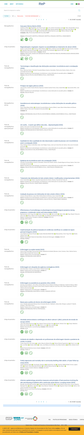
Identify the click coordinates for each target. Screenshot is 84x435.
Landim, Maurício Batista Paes (44, 343)
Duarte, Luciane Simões (26, 48)
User (72, 4)
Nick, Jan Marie (52, 325)
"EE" (14, 16)
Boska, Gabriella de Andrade (46, 251)
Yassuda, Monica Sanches (50, 366)
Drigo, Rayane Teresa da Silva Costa (45, 323)
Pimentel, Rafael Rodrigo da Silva (28, 31)
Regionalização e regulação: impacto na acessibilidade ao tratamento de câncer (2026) (48, 47)
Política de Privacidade (60, 419)
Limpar (79, 16)
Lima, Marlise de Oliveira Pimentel (52, 215)
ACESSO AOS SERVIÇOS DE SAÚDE (40, 53)
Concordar (74, 429)
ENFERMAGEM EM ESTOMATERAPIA (34, 130)
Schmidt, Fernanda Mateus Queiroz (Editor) (46, 107)
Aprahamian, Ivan (51, 364)
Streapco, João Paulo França (27, 305)
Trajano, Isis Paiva (41, 29)
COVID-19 (27, 349)
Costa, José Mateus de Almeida (47, 345)
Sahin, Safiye (62, 214)
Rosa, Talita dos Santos (26, 70)
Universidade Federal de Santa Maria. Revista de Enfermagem (39, 237)
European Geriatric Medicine (31, 367)
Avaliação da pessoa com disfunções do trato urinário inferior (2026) (42, 194)
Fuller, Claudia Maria (70, 27)
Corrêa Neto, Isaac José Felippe (39, 144)
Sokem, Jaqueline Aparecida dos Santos (41, 180)
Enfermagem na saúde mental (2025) (32, 249)
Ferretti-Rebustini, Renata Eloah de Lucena (49, 31)
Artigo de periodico (9, 47)
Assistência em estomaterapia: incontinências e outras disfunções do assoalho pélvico (45, 73)
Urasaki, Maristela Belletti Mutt (46, 233)
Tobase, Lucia (32, 268)
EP (39, 32)
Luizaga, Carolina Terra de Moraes (46, 50)
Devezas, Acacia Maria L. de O (27, 284)
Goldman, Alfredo (24, 27)
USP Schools (19, 4)
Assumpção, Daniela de (39, 364)
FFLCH (31, 32)
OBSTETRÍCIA (28, 219)
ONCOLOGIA (28, 53)
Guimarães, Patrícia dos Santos (58, 70)
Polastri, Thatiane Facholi (42, 268)
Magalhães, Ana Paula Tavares (38, 27)
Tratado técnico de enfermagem (32, 254)
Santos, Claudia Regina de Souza (62, 162)
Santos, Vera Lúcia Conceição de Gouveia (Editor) (36, 109)
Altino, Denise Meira (40, 284)
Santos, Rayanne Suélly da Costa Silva (50, 286)
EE (34, 32)
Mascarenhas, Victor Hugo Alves (28, 214)
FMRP (47, 32)
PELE (26, 390)
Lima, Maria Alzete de (60, 345)
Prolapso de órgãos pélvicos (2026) (31, 86)
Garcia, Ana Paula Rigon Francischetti (29, 251)
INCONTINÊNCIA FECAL (40, 75)
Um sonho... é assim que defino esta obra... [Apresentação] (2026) (41, 125)
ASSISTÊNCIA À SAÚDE (39, 291)
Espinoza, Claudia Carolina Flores (47, 87)
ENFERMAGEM (28, 114)
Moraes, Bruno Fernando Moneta (41, 304)
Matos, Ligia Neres (34, 385)
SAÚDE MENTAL (37, 256)
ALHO (26, 328)
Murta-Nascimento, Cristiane (71, 48)
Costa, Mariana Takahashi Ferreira (49, 385)
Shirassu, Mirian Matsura (40, 48)
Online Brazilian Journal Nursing (32, 326)
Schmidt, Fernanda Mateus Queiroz (29, 162)
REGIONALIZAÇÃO (65, 53)
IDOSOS (27, 369)
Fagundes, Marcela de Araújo (29, 50)
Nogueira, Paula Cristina (65, 385)
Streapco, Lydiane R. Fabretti (69, 304)
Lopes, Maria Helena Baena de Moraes (42, 196)
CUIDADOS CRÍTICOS (50, 291)
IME (27, 32)
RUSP (36, 32)
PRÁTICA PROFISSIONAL (39, 308)
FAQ (50, 419)
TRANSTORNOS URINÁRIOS (41, 183)
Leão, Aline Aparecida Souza (27, 323)
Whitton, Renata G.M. (66, 31)
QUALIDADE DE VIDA (30, 149)
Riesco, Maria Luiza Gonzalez (35, 215)
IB (44, 32)
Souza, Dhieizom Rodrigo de (53, 284)
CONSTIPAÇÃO (50, 75)
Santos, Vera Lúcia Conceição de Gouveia (30, 126)
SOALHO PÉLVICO (29, 75)
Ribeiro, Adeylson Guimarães (55, 48)
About (12, 4)
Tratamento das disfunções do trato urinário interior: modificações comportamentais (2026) (50, 178)
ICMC (47, 326)
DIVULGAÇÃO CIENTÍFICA (31, 36)
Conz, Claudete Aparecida (26, 304)
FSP (43, 52)
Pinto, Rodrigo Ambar (25, 144)
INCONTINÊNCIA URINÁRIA (49, 114)
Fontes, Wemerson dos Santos (27, 343)
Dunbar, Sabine (33, 345)
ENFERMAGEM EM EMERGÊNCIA (33, 272)
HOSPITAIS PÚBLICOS (55, 53)
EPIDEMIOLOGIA (59, 167)
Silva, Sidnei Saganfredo (66, 286)
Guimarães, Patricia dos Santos (45, 162)
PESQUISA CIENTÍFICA (56, 36)
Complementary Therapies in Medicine (33, 217)
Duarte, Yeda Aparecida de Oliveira (33, 366)
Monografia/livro (9, 26)
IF (43, 32)
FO (41, 32)
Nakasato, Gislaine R (65, 284)
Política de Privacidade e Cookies (29, 432)
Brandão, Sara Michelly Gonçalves (28, 384)
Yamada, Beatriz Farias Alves (63, 384)
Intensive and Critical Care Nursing (32, 389)
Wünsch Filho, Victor (62, 50)
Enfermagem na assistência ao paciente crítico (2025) (37, 283)
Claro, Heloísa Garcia (71, 251)
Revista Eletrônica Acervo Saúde (32, 348)
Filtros (6, 16)
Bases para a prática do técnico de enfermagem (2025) (38, 302)
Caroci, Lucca (43, 325)
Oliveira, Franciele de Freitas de (59, 180)
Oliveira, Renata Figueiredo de (61, 343)
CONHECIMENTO (66, 36)
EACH (50, 217)
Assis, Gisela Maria (60, 87)
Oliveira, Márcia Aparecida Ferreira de (29, 253)
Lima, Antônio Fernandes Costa (55, 27)
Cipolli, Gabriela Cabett (26, 364)
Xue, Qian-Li (61, 366)
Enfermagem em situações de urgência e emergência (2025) (39, 267)
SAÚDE (28, 55)
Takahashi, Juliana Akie (56, 304)
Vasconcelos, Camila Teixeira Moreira (29, 87)
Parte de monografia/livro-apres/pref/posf (9, 126)
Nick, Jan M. (54, 214)
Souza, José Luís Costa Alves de (55, 144)
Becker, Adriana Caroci (43, 214)
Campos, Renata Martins (26, 196)
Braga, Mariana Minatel (53, 29)
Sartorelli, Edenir (24, 268)
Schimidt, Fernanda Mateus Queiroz (41, 70)
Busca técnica (73, 419)
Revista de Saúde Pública (30, 52)
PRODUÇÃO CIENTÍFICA (44, 36)
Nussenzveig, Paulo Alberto (67, 29)
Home (6, 4)
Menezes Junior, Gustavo (59, 251)
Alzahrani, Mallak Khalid (63, 364)
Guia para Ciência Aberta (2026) (30, 26)
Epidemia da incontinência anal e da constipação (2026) (38, 160)
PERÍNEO (27, 238)
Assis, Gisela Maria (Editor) (27, 107)
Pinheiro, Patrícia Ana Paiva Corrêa (32, 286)
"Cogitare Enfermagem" (32, 16)
